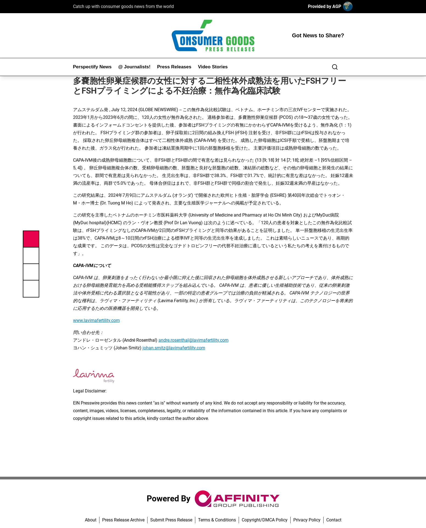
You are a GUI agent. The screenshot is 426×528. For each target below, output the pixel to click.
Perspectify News (92, 66)
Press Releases (174, 66)
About (90, 520)
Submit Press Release (171, 520)
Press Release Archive (123, 520)
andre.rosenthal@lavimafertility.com (193, 340)
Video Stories (213, 66)
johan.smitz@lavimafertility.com (174, 347)
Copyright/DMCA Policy (265, 520)
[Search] (334, 67)
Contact (333, 520)
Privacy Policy (307, 520)
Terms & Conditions (217, 520)
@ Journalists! (134, 66)
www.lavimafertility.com (96, 320)
